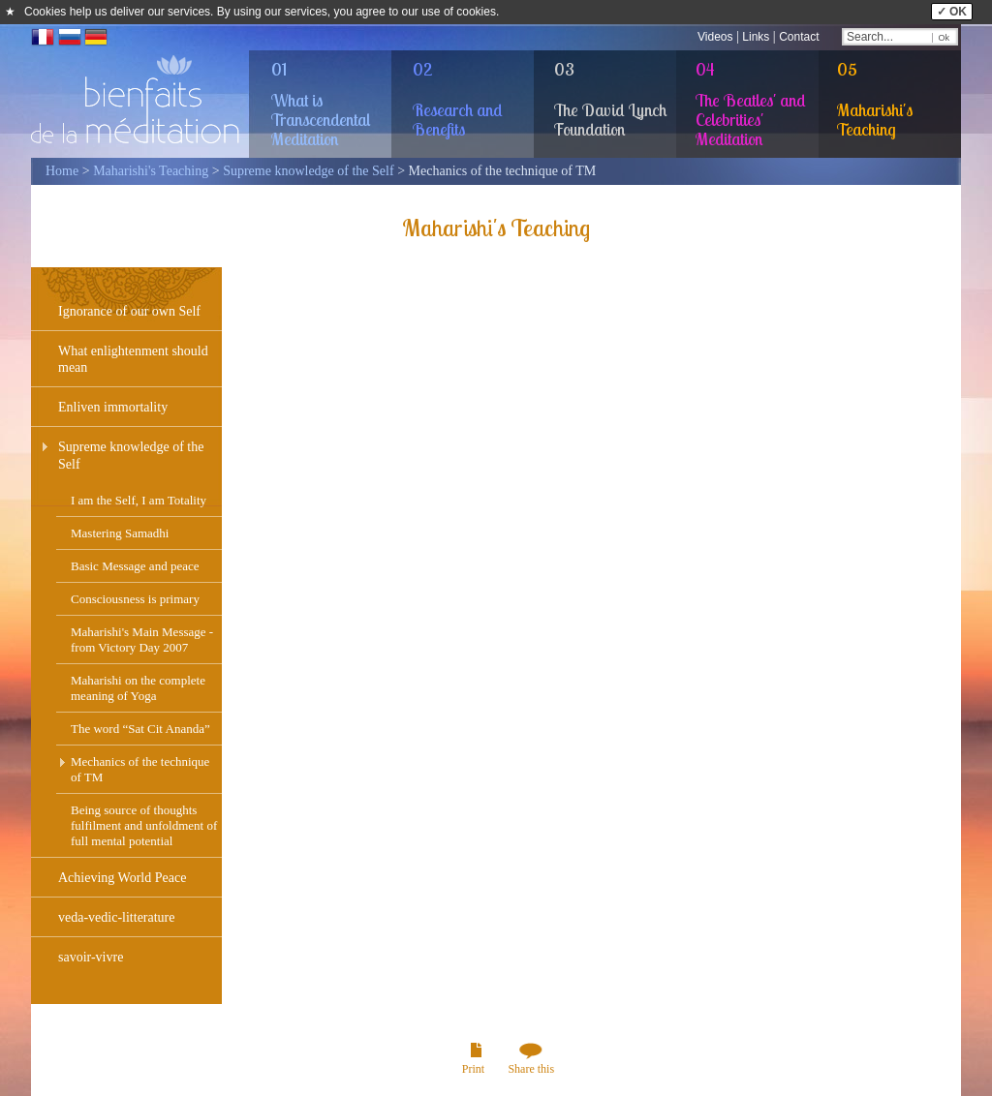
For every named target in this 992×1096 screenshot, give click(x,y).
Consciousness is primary (135, 599)
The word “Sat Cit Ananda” (140, 728)
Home (62, 171)
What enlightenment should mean (133, 359)
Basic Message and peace (135, 566)
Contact (799, 37)
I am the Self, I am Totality (138, 500)
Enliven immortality (113, 407)
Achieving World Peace (122, 877)
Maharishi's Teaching (150, 171)
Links (755, 37)
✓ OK (952, 11)
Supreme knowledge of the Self (308, 171)
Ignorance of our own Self (129, 311)
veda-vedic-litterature (116, 917)
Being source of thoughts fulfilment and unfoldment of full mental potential (144, 825)
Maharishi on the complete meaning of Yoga (138, 688)
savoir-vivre (90, 957)
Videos (715, 37)
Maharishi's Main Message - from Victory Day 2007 (142, 639)
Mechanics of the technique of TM (140, 769)
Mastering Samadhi (120, 533)
